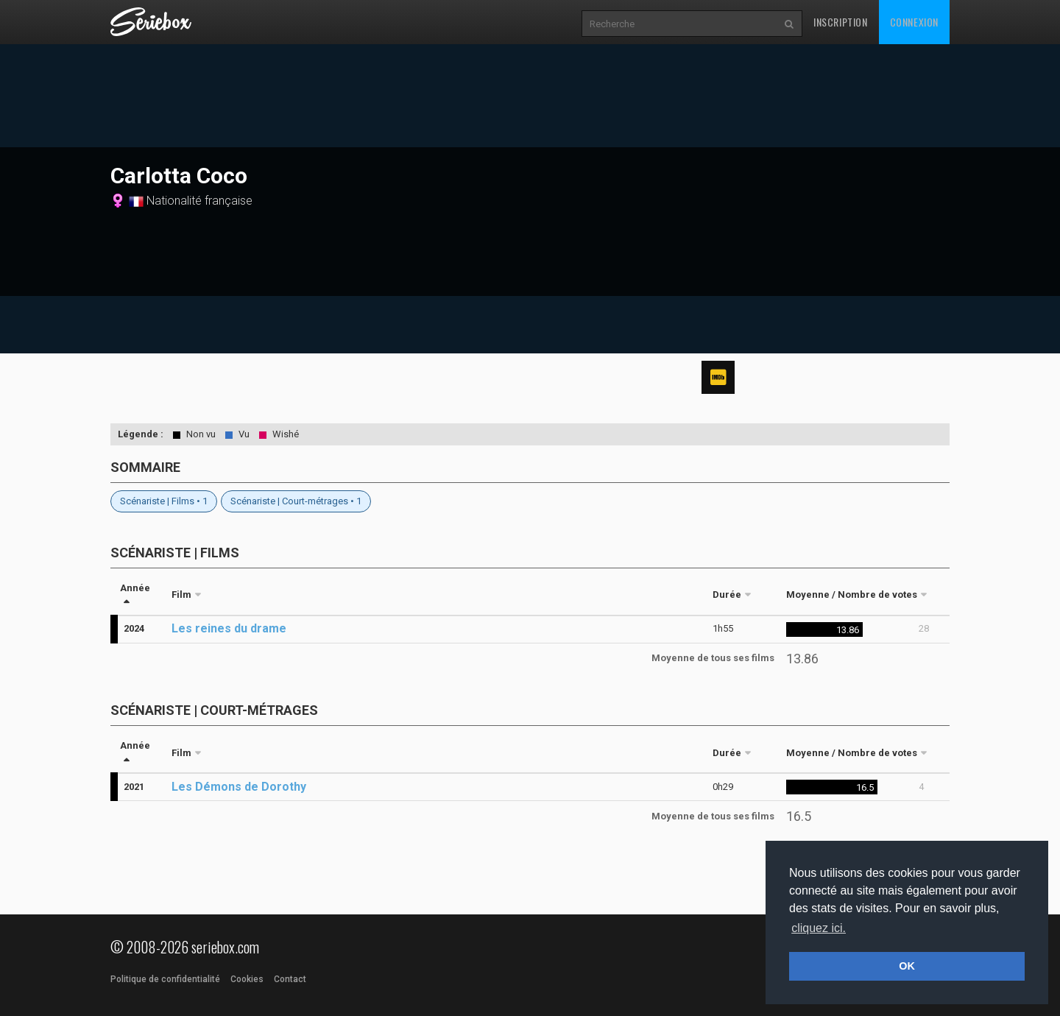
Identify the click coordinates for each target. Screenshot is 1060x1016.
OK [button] (907, 966)
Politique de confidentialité (165, 979)
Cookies (247, 979)
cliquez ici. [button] (818, 928)
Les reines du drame (229, 628)
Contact (290, 979)
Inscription (840, 21)
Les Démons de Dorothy (239, 786)
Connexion (914, 21)
